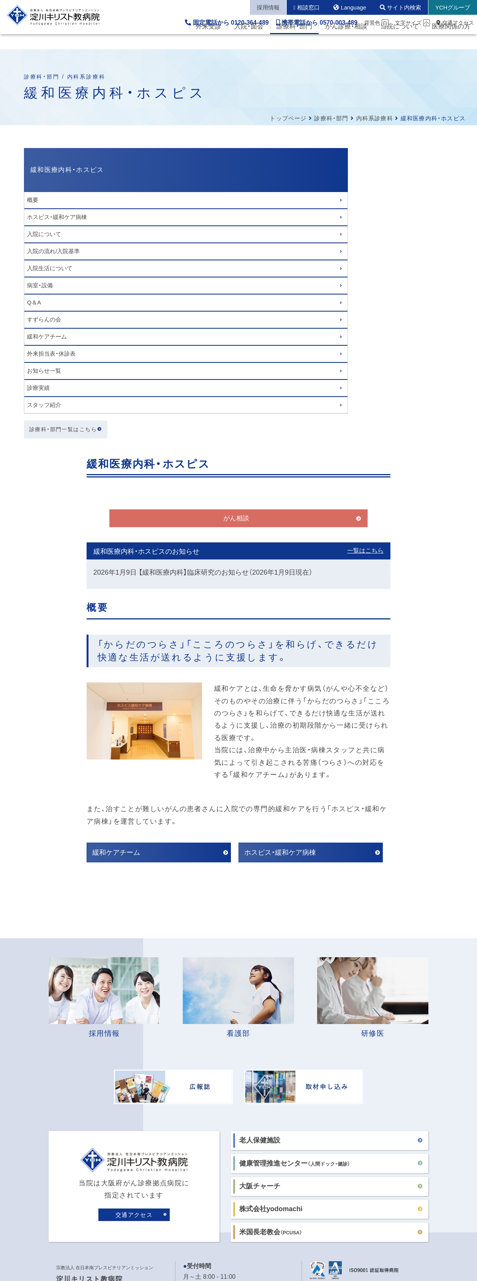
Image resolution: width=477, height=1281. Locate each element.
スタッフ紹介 (44, 405)
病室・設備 (40, 285)
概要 (32, 200)
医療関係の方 (451, 42)
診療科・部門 (294, 42)
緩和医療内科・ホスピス (67, 169)
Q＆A (34, 302)
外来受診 (208, 42)
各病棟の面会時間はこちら (219, 1051)
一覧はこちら (413, 246)
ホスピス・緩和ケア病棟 (57, 217)
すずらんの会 (44, 319)
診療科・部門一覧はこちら (63, 429)
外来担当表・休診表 (51, 353)
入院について (44, 234)
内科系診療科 (374, 118)
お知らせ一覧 (44, 370)
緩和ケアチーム (47, 336)
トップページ (288, 118)
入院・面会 (249, 42)
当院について (399, 42)
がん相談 (283, 213)
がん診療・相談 (346, 42)
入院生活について (50, 268)
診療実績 (38, 387)
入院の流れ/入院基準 (53, 251)
